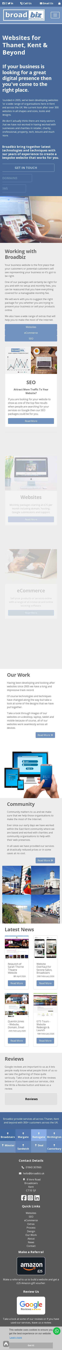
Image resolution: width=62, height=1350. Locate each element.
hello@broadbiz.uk (33, 1173)
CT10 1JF (31, 1190)
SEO (31, 338)
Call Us (26, 3)
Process (31, 1227)
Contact (31, 1246)
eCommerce (31, 332)
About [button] (31, 1238)
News (31, 1242)
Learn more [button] (16, 1337)
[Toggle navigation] (55, 15)
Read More (31, 421)
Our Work (31, 1235)
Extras (31, 1224)
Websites (31, 327)
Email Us (46, 3)
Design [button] (31, 1231)
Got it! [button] (31, 1345)
